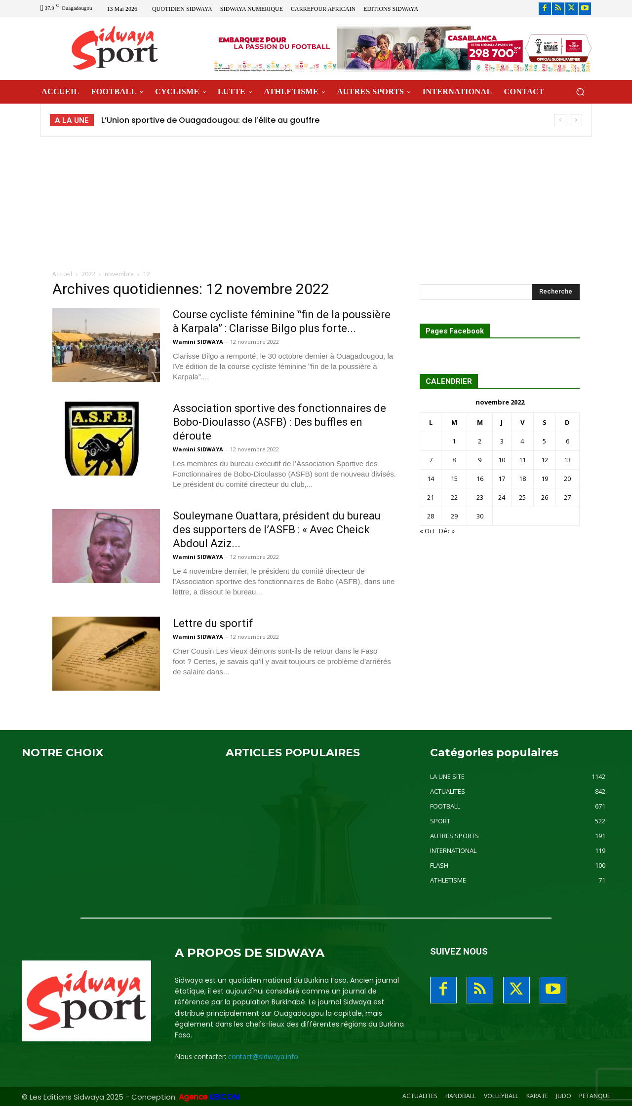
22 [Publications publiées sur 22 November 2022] (454, 497)
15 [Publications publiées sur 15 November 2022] (454, 478)
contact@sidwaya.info (263, 1056)
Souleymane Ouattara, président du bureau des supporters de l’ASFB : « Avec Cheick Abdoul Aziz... (277, 530)
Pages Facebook (455, 331)
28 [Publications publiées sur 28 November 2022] (430, 516)
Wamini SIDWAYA (198, 341)
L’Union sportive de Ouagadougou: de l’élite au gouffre (210, 120)
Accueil (62, 274)
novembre (119, 274)
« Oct (427, 530)
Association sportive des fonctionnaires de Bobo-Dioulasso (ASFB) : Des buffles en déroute (279, 422)
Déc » (447, 530)
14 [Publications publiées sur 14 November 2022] (430, 478)
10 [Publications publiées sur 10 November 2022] (501, 459)
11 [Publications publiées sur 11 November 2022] (522, 459)
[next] (576, 120)
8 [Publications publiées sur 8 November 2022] (454, 459)
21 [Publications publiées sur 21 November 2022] (430, 497)
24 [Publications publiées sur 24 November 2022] (501, 497)
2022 (88, 274)
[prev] (560, 120)
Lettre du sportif (213, 623)
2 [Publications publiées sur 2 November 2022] (479, 441)
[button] (580, 91)
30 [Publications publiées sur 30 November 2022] (479, 516)
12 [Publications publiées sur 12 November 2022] (544, 459)
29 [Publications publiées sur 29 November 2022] (454, 516)
